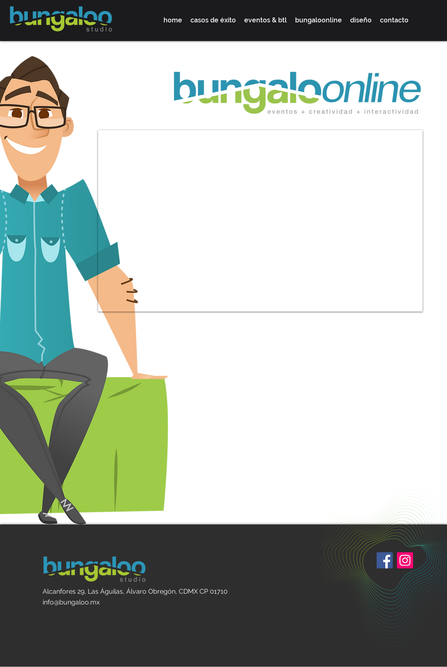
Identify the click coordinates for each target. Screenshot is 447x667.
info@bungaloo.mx (71, 602)
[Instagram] (405, 560)
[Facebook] (385, 560)
